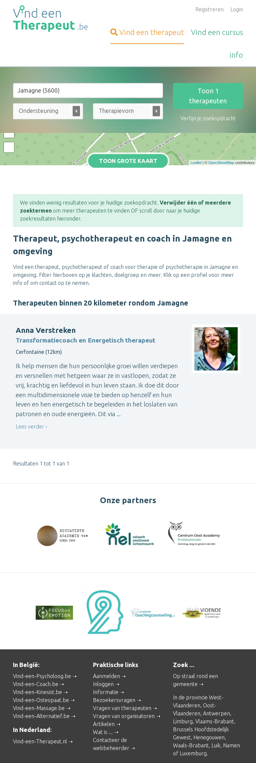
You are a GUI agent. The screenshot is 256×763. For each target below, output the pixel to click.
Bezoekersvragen (114, 670)
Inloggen (103, 654)
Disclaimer (188, 741)
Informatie (105, 662)
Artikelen (104, 694)
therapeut (147, 32)
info (236, 55)
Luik (215, 715)
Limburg (183, 691)
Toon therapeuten (208, 96)
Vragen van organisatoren (124, 686)
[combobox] (48, 112)
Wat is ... (103, 702)
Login (236, 9)
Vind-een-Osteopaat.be (41, 670)
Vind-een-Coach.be (35, 654)
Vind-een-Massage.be (39, 678)
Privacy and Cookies (152, 741)
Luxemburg (193, 723)
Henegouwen (209, 707)
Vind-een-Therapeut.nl (40, 711)
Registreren (209, 9)
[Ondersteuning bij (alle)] (39, 111)
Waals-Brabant (191, 715)
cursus (217, 32)
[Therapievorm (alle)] (116, 111)
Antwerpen (216, 683)
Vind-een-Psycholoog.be (42, 646)
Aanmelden (106, 646)
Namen (231, 715)
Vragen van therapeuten (122, 678)
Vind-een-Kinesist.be (37, 662)
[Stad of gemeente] (88, 90)
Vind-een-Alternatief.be (41, 686)
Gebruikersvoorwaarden (128, 748)
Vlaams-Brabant (214, 691)
